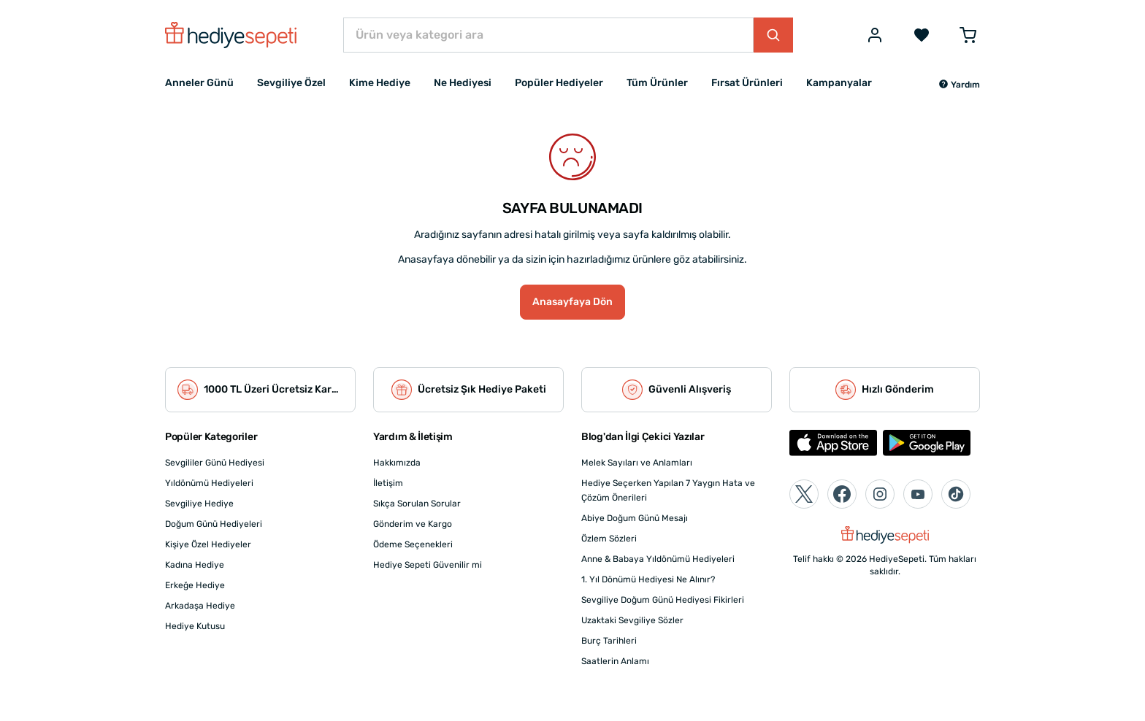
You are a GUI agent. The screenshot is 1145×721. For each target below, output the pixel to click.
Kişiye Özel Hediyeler (208, 544)
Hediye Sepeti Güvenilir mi (427, 565)
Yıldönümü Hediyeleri (209, 483)
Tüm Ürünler (657, 83)
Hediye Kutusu (195, 626)
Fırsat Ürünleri (747, 83)
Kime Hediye (379, 83)
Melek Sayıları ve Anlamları (636, 463)
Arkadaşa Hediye (200, 606)
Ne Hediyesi (462, 83)
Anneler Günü (199, 83)
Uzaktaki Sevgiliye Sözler (632, 620)
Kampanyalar (839, 83)
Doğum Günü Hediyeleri (213, 524)
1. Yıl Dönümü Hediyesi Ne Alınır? (648, 579)
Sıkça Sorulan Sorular (417, 503)
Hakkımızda (397, 463)
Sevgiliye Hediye (199, 503)
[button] (959, 84)
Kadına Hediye (194, 565)
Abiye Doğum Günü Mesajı (634, 518)
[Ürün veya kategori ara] (548, 35)
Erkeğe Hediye (195, 585)
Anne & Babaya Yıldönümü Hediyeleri (658, 559)
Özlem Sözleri (609, 538)
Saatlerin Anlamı (615, 661)
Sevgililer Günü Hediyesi (214, 463)
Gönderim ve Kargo (412, 524)
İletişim (388, 483)
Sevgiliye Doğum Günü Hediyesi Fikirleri (662, 600)
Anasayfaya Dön (572, 302)
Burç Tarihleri (609, 641)
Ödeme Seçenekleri (413, 544)
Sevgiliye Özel (291, 83)
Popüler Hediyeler (559, 83)
